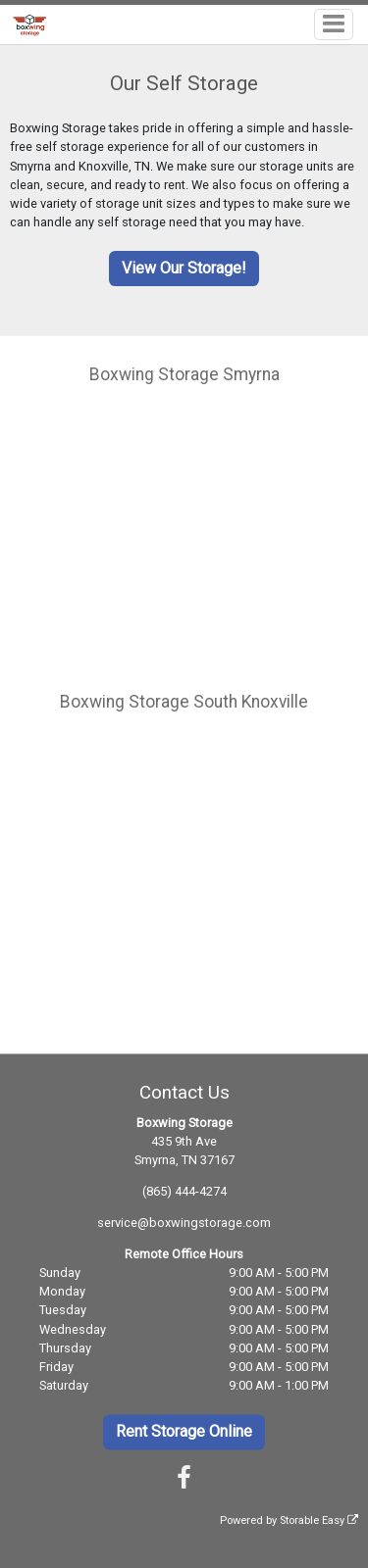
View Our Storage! (184, 268)
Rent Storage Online (184, 1431)
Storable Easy (319, 1521)
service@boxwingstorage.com (184, 1222)
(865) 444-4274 (184, 1191)
